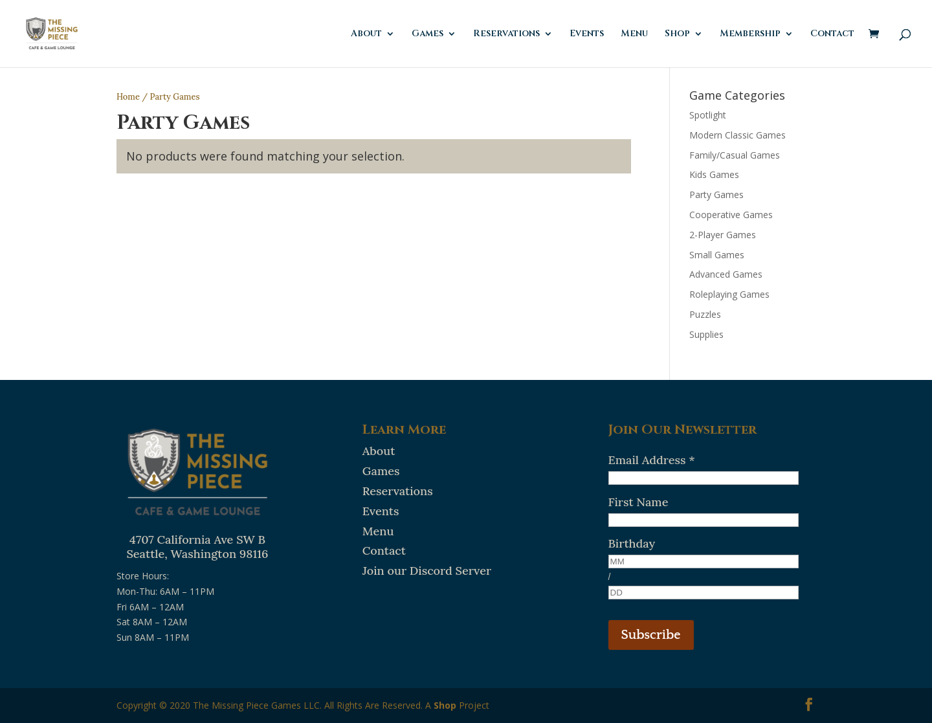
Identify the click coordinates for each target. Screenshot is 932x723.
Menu (634, 34)
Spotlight (707, 115)
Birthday (632, 543)
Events (587, 34)
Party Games (716, 194)
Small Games (716, 255)
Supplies (706, 334)
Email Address (651, 459)
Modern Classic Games (737, 135)
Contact (832, 34)
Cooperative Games (731, 214)
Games (427, 34)
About (366, 34)
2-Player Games (722, 234)
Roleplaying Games (729, 294)
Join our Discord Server (426, 570)
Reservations (506, 34)
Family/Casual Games (734, 155)
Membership (750, 34)
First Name (638, 502)
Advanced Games (725, 274)
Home (128, 96)
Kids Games (714, 174)
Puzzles (705, 314)
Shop (677, 34)
